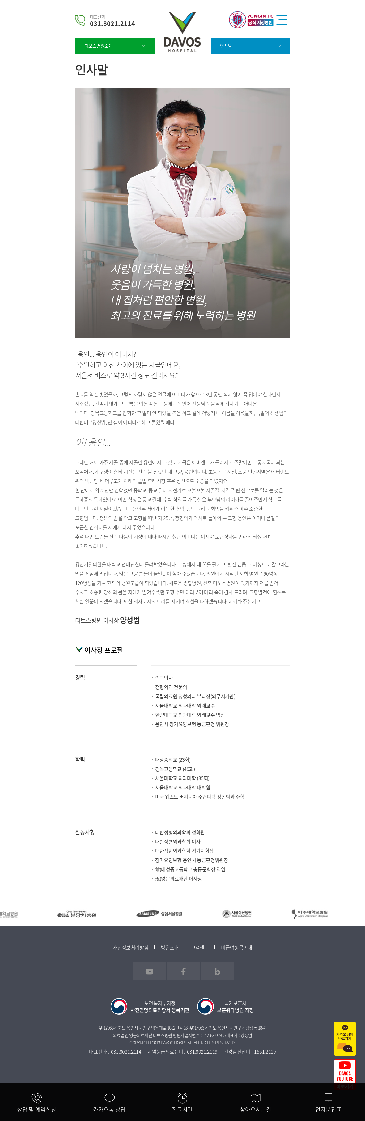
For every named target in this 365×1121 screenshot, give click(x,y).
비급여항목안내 (236, 947)
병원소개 (169, 947)
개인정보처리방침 (130, 947)
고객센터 (200, 947)
